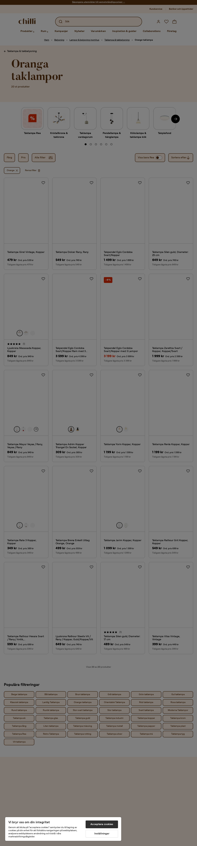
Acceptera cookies (101, 824)
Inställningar (101, 834)
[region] (63, 829)
